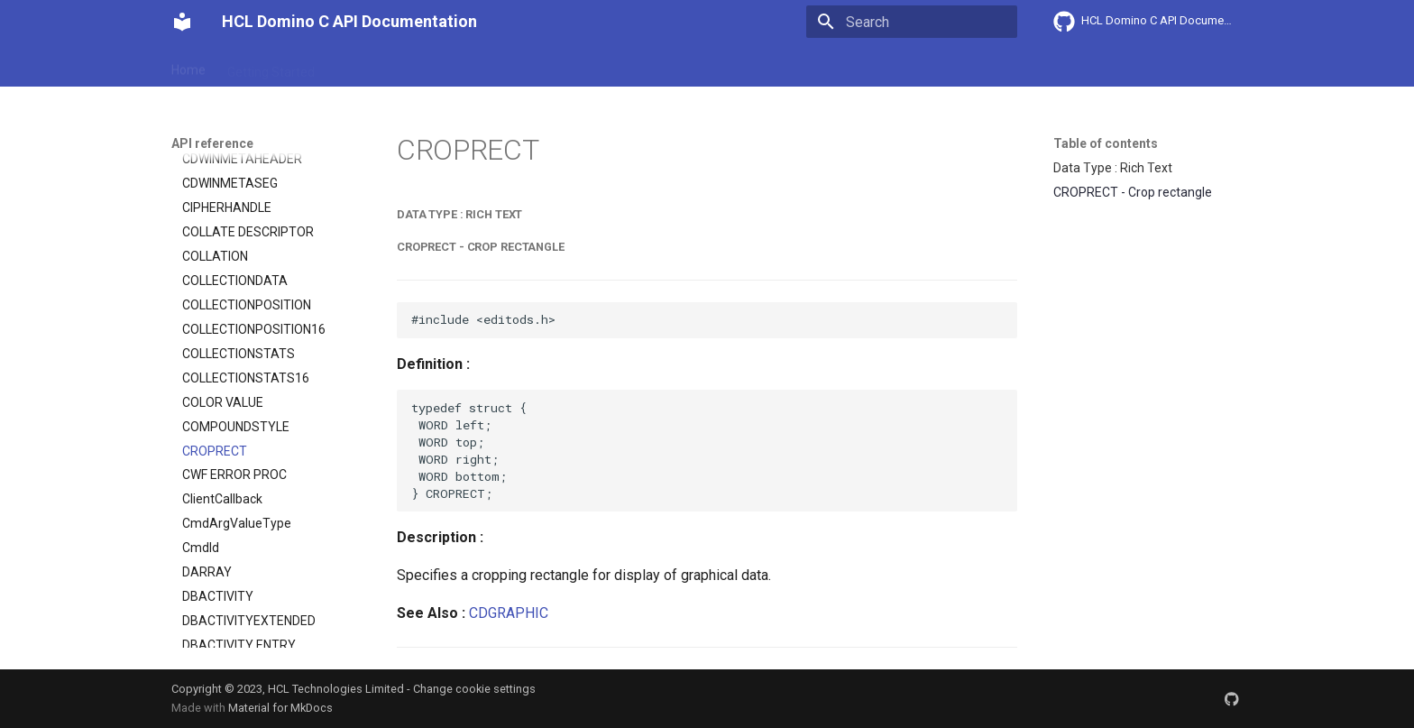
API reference (547, 66)
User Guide (367, 66)
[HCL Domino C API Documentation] (182, 22)
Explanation (452, 66)
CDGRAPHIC (508, 613)
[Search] (911, 21)
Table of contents (1105, 143)
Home (188, 66)
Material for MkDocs (280, 707)
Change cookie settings (474, 689)
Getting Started (271, 66)
